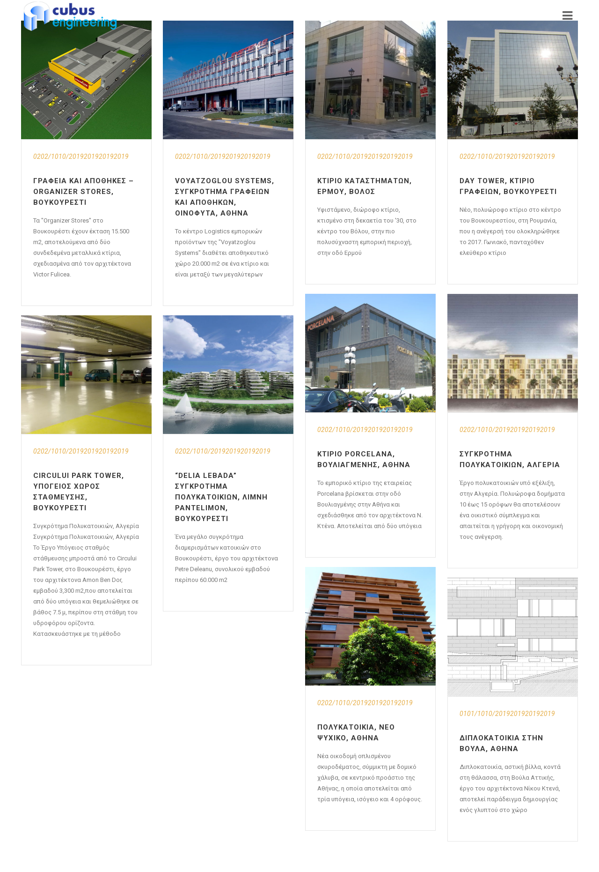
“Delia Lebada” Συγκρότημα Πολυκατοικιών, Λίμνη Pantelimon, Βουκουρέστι (221, 497)
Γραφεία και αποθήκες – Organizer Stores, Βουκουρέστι (83, 192)
